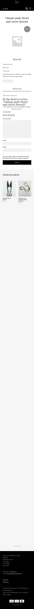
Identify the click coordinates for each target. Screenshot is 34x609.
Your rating (7, 112)
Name (5, 140)
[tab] (17, 88)
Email (5, 147)
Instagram (6, 582)
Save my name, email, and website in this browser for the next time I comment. (16, 157)
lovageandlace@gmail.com (14, 573)
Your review (7, 118)
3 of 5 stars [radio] (9, 115)
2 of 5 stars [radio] (6, 115)
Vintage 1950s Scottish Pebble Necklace (22, 199)
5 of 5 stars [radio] (14, 115)
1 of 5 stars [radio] (4, 115)
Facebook (5, 580)
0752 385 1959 (13, 571)
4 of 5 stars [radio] (11, 115)
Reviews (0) (17, 89)
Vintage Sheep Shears (7, 198)
